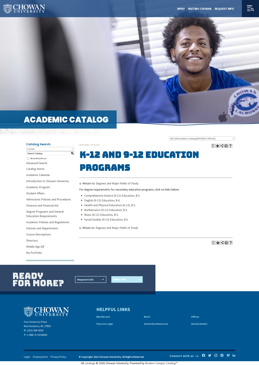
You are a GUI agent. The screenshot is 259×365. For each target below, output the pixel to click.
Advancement (199, 323)
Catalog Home (35, 169)
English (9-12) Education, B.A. (102, 200)
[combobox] (202, 138)
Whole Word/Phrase (38, 158)
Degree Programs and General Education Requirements (45, 214)
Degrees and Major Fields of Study (117, 183)
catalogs (90, 363)
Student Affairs (35, 193)
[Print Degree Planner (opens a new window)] (213, 146)
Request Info (224, 9)
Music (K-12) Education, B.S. (101, 215)
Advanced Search (36, 163)
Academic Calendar (38, 175)
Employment (40, 356)
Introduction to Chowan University (47, 181)
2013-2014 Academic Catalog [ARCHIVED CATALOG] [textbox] (192, 138)
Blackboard (103, 316)
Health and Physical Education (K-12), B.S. (110, 205)
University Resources (156, 323)
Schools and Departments (42, 228)
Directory (32, 240)
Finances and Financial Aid (42, 205)
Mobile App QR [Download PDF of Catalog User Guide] (35, 246)
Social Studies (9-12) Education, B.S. (106, 219)
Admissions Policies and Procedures (48, 199)
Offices (195, 316)
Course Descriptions (38, 234)
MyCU (147, 316)
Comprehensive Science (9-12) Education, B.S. (112, 195)
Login (27, 356)
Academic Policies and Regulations (47, 222)
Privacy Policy (58, 356)
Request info (90, 279)
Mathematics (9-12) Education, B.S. (106, 210)
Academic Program (38, 187)
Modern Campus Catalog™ (161, 363)
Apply (181, 9)
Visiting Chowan (199, 9)
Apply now (127, 280)
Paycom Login (104, 323)
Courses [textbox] (30, 149)
